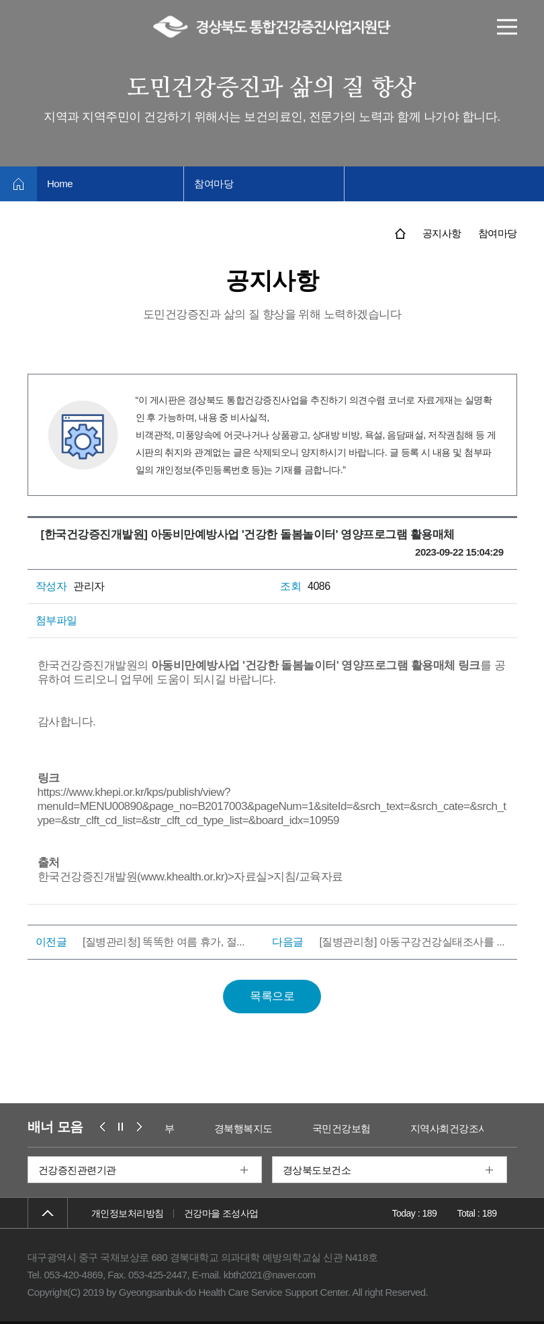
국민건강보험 (381, 1128)
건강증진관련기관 (77, 1170)
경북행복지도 (283, 1128)
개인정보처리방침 (127, 1213)
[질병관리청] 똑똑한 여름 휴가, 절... (163, 942)
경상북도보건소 (317, 1170)
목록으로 (272, 996)
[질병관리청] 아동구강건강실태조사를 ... (411, 942)
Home (60, 183)
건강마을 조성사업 (221, 1213)
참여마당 (213, 183)
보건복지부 (189, 1128)
